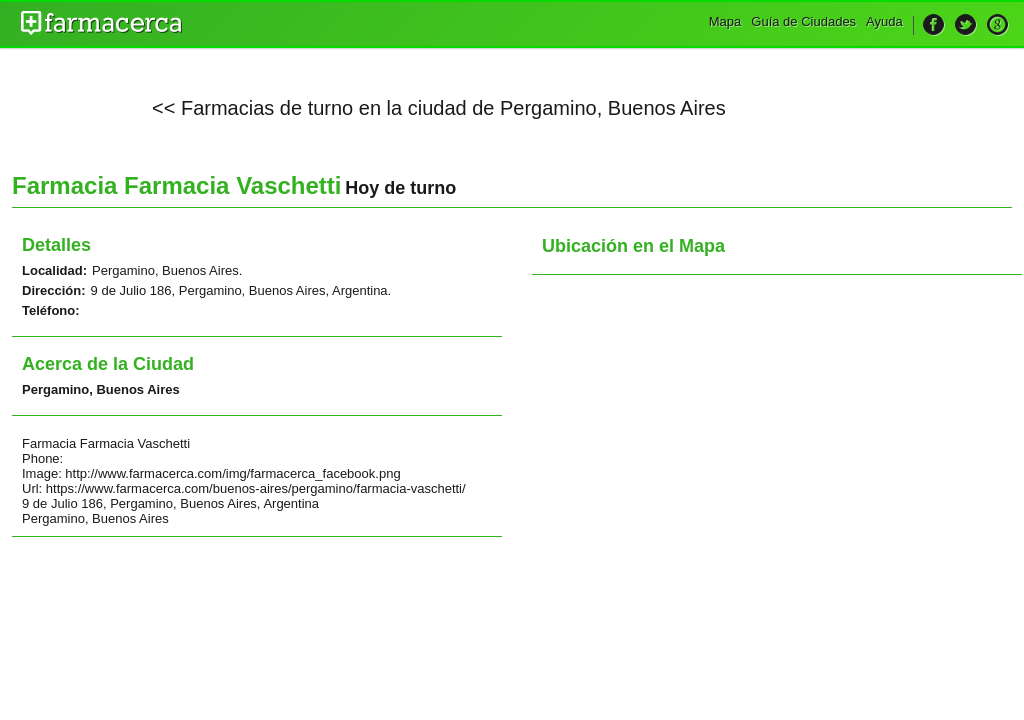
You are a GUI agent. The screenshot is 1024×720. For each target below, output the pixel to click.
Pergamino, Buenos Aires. (167, 270)
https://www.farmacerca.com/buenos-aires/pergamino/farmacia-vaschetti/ (256, 488)
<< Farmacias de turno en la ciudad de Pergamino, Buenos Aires (439, 108)
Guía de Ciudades (803, 21)
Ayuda (884, 21)
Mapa (725, 21)
